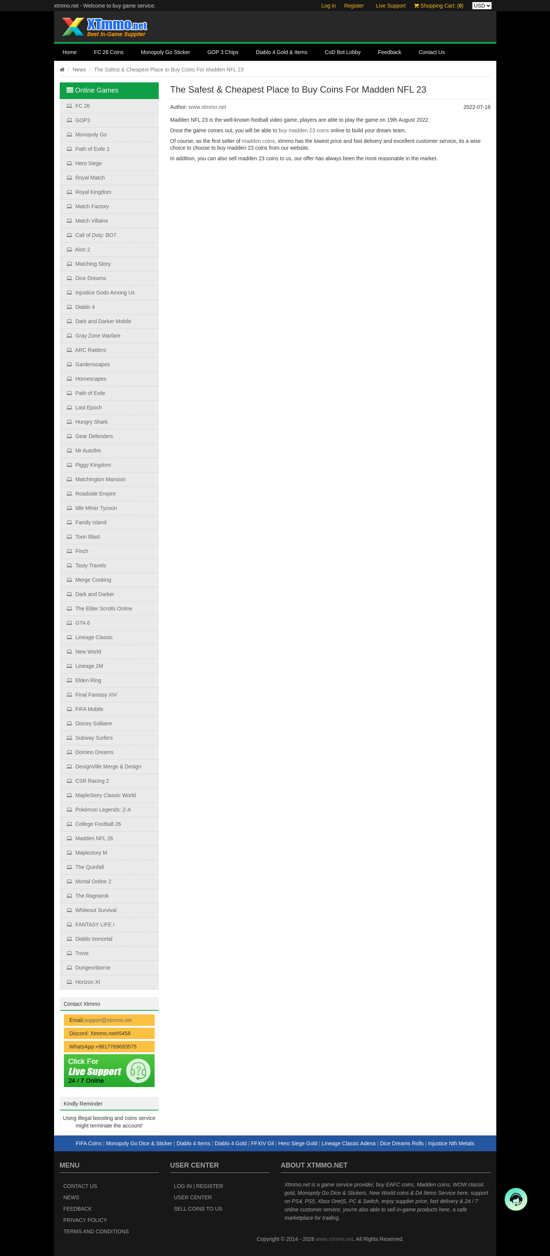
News (79, 70)
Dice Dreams (86, 278)
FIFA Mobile (85, 709)
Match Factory (88, 206)
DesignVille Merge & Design (104, 767)
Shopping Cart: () (438, 6)
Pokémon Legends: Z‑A (99, 810)
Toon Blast (83, 537)
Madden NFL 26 (90, 838)
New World (84, 652)
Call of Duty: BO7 (91, 235)
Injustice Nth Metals (451, 1143)
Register (354, 6)
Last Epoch (84, 407)
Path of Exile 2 (88, 149)
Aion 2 (78, 249)
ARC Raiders (86, 350)
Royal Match (86, 178)
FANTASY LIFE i (91, 924)
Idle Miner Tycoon (92, 508)
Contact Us (431, 52)
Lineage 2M (85, 666)
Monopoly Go (87, 135)
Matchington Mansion (96, 479)
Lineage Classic (90, 637)
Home (70, 52)
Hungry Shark (87, 422)
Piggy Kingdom (89, 465)
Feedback (389, 52)
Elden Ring (84, 680)
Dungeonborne (89, 968)
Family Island (87, 522)
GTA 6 (78, 623)
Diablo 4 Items (193, 1143)
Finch (77, 551)
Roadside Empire (91, 494)
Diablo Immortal (90, 939)
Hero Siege (84, 163)
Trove (78, 953)
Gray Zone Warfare (94, 336)
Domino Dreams (90, 752)
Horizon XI (83, 982)
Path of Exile (86, 393)
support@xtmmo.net (108, 1020)
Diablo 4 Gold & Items (281, 52)
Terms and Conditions (96, 1231)
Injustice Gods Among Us (101, 293)
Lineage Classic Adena (348, 1143)
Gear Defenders (90, 436)
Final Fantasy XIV (92, 695)
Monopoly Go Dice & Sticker (139, 1143)
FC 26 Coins (109, 52)
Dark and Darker (91, 594)
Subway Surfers (90, 738)
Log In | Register (198, 1186)
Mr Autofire (84, 451)
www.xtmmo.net (207, 107)
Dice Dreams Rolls (402, 1143)
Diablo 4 (81, 307)
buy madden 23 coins (304, 130)
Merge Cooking (89, 580)
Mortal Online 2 (89, 881)
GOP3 (78, 120)
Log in (328, 6)
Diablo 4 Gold (231, 1143)
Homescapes (87, 379)
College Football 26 (94, 824)
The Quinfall (85, 867)
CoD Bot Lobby (343, 52)
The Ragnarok (88, 896)
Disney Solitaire (89, 723)
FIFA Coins (89, 1143)
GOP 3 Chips (223, 52)
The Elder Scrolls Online (100, 609)
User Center (193, 1197)
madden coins (258, 141)
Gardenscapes (88, 364)
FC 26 (78, 106)
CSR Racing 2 (88, 781)
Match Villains (87, 221)
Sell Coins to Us (198, 1209)
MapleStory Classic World (101, 795)
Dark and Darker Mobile (99, 321)
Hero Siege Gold (298, 1143)
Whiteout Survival (92, 910)
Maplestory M (87, 853)
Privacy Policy (85, 1220)
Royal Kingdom (89, 192)
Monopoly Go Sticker (165, 52)
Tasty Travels (86, 565)
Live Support (391, 6)
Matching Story (89, 264)
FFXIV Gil (262, 1143)
